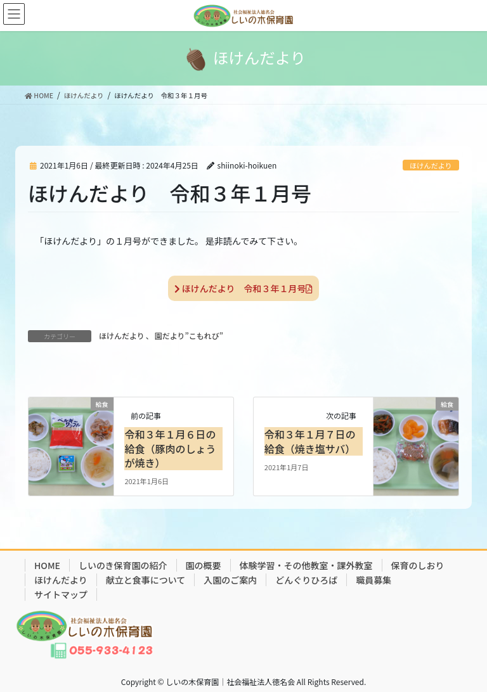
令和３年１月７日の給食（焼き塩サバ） (310, 441)
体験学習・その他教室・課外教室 (306, 565)
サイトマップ (61, 594)
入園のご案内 (230, 579)
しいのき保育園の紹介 (123, 565)
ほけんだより (431, 165)
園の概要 (203, 565)
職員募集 (373, 579)
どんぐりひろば (306, 579)
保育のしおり (418, 565)
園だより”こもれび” (189, 335)
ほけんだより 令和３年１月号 (243, 288)
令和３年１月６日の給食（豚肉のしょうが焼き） (170, 448)
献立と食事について (146, 579)
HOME (47, 565)
